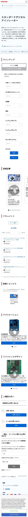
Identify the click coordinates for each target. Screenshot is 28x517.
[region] (14, 506)
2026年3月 (7, 243)
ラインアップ (4, 51)
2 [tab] (10, 210)
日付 (23, 232)
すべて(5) (13, 227)
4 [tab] (14, 210)
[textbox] (12, 86)
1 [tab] (8, 210)
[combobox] (14, 86)
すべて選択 (13, 222)
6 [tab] (17, 210)
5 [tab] (15, 210)
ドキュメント (17, 51)
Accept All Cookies (14, 514)
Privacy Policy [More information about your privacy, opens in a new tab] (18, 507)
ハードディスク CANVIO (11, 485)
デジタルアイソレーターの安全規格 (13, 248)
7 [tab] (19, 210)
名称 (3, 232)
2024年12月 (7, 252)
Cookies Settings (14, 510)
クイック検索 (14, 65)
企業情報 (7, 489)
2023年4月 (7, 262)
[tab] (14, 65)
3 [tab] (12, 210)
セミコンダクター (9, 5)
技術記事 (11, 51)
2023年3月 (7, 272)
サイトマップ (23, 476)
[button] (26, 1)
